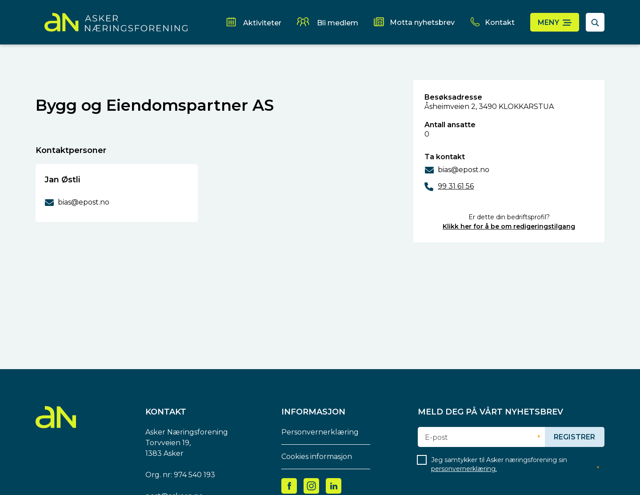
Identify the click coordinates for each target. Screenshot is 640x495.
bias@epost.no (463, 169)
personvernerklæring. (464, 469)
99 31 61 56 (456, 186)
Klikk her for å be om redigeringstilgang (509, 226)
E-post (436, 437)
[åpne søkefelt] (595, 22)
